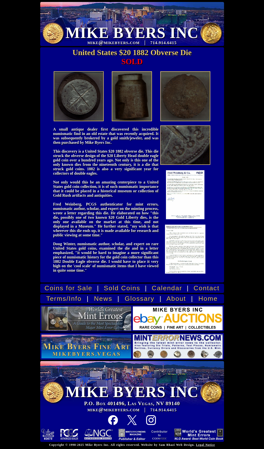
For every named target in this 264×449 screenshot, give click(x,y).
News (103, 298)
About (176, 298)
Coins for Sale (68, 288)
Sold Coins (122, 288)
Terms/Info (64, 298)
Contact (207, 288)
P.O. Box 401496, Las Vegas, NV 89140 (132, 403)
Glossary (139, 298)
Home (208, 298)
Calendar (167, 288)
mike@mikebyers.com (113, 410)
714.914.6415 (163, 410)
